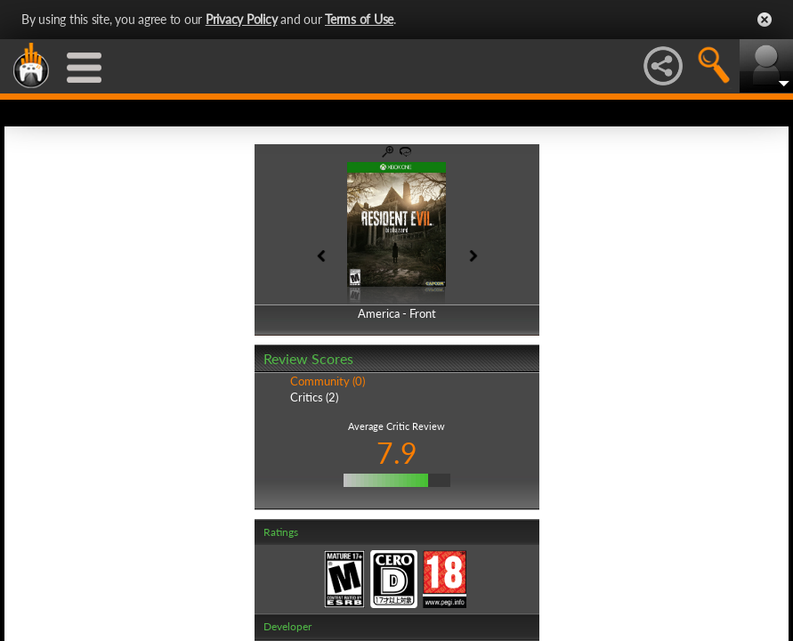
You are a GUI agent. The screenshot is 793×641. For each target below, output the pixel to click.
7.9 (396, 452)
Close (764, 19)
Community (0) (327, 381)
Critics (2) (314, 397)
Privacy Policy (242, 19)
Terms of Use (359, 19)
